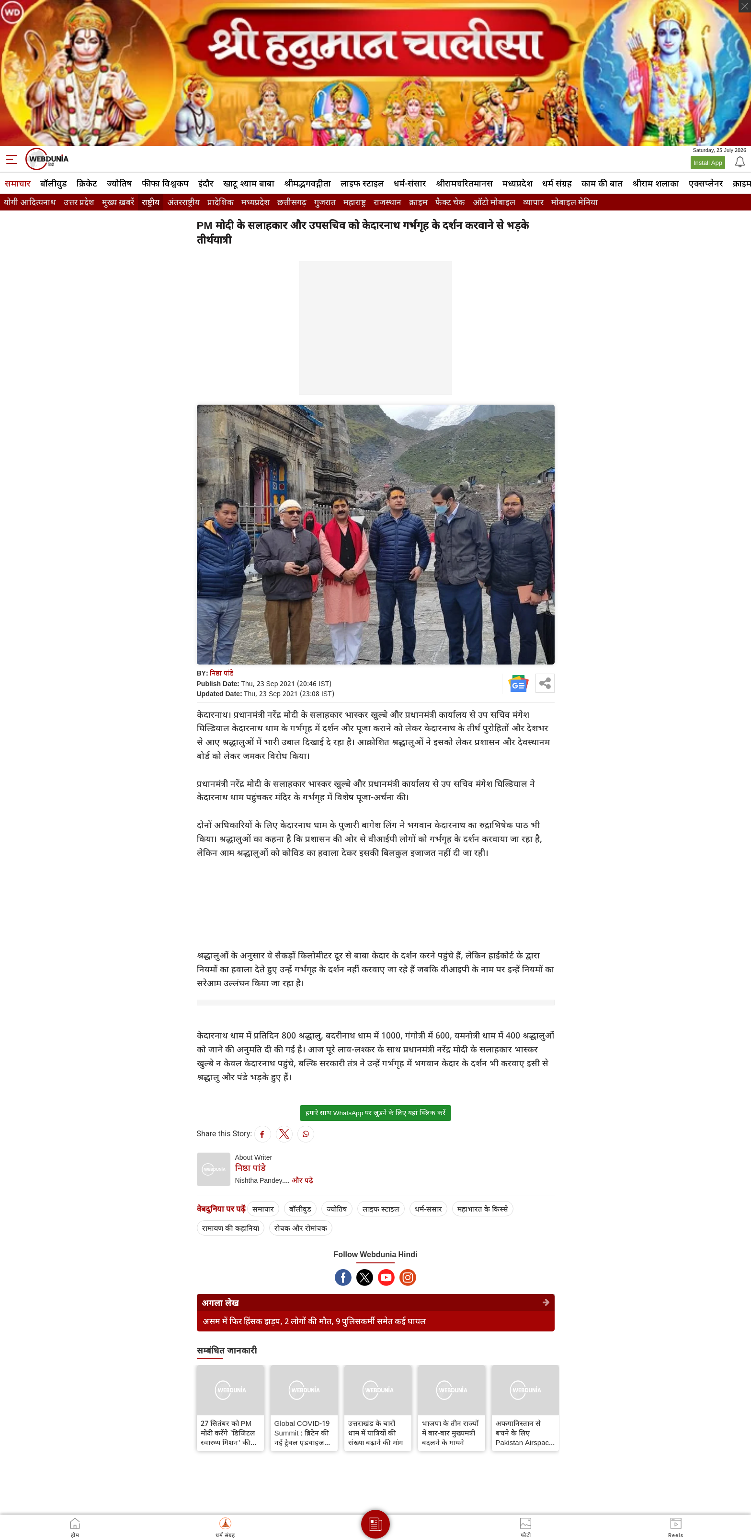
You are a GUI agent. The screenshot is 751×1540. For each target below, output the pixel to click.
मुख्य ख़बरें (118, 202)
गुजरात (325, 202)
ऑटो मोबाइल (494, 202)
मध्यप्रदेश (517, 183)
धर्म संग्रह (557, 183)
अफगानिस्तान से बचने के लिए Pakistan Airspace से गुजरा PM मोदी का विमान (525, 1432)
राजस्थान (387, 202)
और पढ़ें (302, 1180)
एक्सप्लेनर (706, 183)
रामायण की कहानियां (230, 1228)
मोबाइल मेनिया (574, 202)
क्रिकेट (87, 183)
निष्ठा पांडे (221, 672)
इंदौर (206, 183)
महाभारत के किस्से (482, 1208)
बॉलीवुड (53, 183)
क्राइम (418, 202)
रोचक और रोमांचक (300, 1228)
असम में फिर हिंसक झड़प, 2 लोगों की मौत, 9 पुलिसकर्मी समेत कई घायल (314, 1321)
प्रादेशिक (220, 202)
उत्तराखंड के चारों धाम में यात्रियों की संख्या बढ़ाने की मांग (375, 1432)
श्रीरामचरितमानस (464, 183)
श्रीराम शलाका (655, 183)
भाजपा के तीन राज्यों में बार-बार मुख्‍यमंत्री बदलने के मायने (450, 1432)
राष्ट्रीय (150, 202)
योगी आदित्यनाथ (30, 202)
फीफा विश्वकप (165, 183)
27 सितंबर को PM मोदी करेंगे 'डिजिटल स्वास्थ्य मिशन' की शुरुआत (228, 1432)
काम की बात (602, 183)
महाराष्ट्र (354, 202)
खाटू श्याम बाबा (248, 183)
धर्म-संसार (410, 183)
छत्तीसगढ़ (292, 202)
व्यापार (533, 202)
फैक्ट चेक (450, 202)
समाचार (18, 183)
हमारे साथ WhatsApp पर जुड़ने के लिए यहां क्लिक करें (375, 1112)
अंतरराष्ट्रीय (183, 202)
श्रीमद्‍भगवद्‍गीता (307, 183)
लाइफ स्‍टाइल (362, 183)
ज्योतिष (119, 183)
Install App (708, 162)
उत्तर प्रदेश (79, 202)
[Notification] (739, 161)
